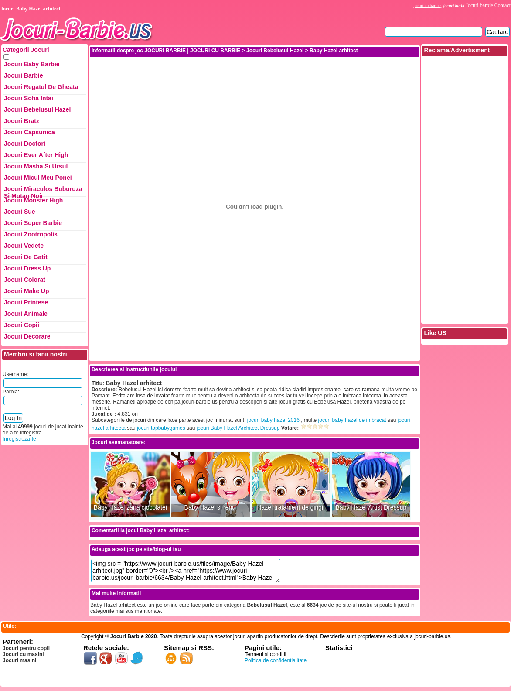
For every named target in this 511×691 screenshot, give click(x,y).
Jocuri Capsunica (29, 132)
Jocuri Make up (26, 290)
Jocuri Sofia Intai (28, 98)
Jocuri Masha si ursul (36, 166)
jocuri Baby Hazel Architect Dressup (238, 428)
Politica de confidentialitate (276, 660)
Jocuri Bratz (21, 120)
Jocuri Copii (21, 325)
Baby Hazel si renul (210, 507)
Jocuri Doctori (24, 143)
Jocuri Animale (26, 313)
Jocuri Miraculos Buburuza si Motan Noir (43, 191)
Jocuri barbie (479, 5)
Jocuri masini (19, 660)
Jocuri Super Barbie (33, 222)
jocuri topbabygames (161, 428)
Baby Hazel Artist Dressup (371, 507)
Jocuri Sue (19, 211)
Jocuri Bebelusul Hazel (37, 109)
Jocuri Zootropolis (31, 234)
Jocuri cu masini (23, 654)
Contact (502, 5)
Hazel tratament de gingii (290, 507)
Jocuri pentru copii (26, 648)
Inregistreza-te (19, 439)
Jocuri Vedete (24, 245)
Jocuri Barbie (23, 75)
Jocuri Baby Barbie (32, 64)
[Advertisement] (254, 77)
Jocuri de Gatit (26, 256)
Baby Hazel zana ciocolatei (130, 507)
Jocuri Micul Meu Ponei (38, 177)
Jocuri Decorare (27, 336)
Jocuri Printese (26, 302)
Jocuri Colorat (24, 279)
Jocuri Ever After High (36, 154)
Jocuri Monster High (33, 200)
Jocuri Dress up (27, 268)
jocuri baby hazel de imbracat (352, 420)
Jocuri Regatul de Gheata (41, 86)
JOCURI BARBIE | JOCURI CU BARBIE (192, 51)
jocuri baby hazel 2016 (273, 420)
